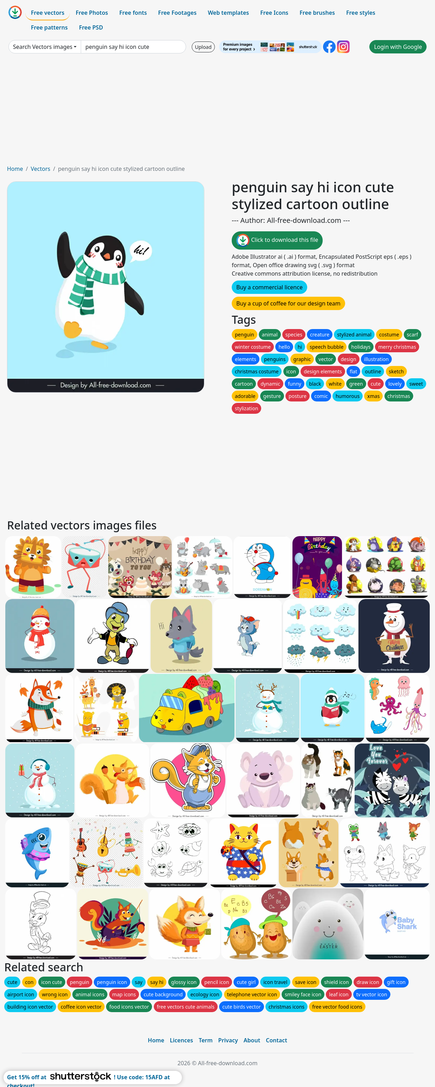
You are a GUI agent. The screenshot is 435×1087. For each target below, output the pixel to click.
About (252, 1040)
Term (206, 1040)
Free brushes (317, 13)
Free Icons (274, 13)
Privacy (228, 1040)
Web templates (228, 13)
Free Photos (91, 13)
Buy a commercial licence (269, 287)
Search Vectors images (42, 47)
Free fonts (133, 13)
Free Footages (177, 13)
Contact (276, 1040)
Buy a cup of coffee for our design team (288, 303)
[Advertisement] (217, 112)
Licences (181, 1040)
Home (15, 169)
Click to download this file (277, 240)
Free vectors (47, 13)
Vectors (40, 169)
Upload (203, 47)
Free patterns (49, 27)
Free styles (360, 13)
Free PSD (91, 27)
